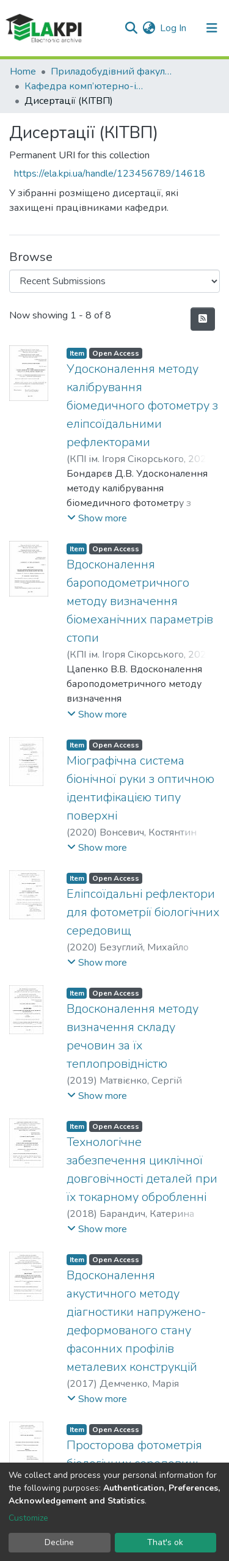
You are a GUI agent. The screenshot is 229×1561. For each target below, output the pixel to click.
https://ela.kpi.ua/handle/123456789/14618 (109, 173)
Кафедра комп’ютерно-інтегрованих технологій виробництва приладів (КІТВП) (85, 86)
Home (23, 71)
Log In (173, 28)
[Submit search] (131, 28)
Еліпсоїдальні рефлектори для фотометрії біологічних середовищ (143, 912)
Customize (28, 1518)
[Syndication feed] (203, 319)
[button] (148, 28)
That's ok (165, 1542)
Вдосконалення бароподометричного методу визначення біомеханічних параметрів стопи (140, 601)
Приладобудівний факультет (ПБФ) (112, 71)
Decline (59, 1542)
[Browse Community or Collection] (114, 281)
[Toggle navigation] (212, 28)
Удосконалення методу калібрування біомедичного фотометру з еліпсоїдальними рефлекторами (142, 405)
